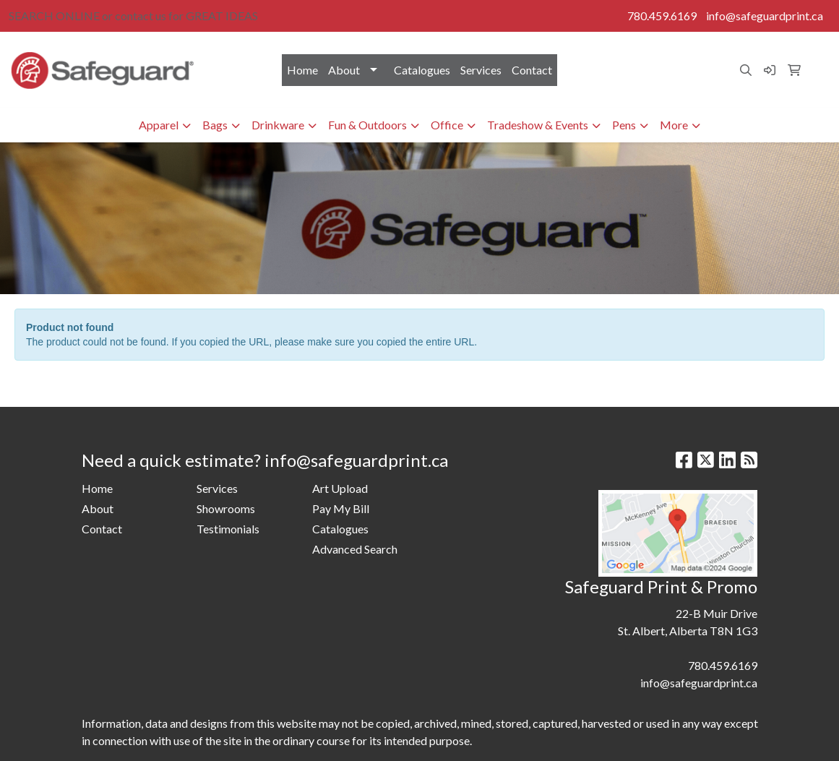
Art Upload (340, 488)
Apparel (158, 125)
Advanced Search (354, 549)
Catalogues (422, 70)
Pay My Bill (340, 508)
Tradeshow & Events (537, 125)
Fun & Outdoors (367, 125)
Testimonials (228, 529)
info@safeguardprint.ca (764, 15)
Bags (215, 125)
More (674, 125)
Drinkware (277, 125)
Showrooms (226, 508)
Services (481, 70)
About (344, 70)
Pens (624, 125)
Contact (532, 70)
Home (302, 70)
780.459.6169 (662, 15)
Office (447, 125)
